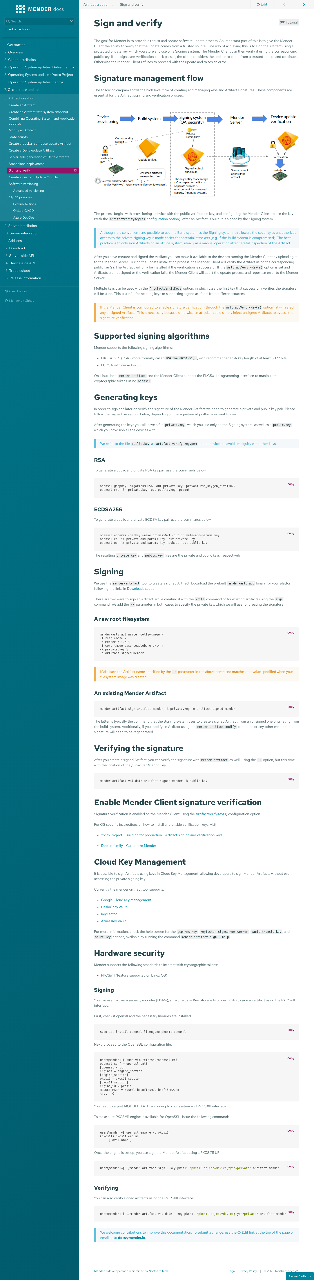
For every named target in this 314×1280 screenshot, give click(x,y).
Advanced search (20, 29)
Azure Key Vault (113, 921)
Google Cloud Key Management (126, 900)
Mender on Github (19, 300)
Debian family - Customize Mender (128, 845)
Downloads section (141, 588)
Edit (262, 4)
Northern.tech (158, 1271)
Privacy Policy (247, 1271)
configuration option (163, 219)
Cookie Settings (300, 1276)
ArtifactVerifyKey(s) (211, 814)
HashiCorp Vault (114, 907)
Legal (231, 1271)
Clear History (15, 291)
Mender (99, 1271)
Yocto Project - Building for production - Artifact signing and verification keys (161, 835)
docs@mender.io (131, 1237)
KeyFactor (109, 914)
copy (290, 484)
